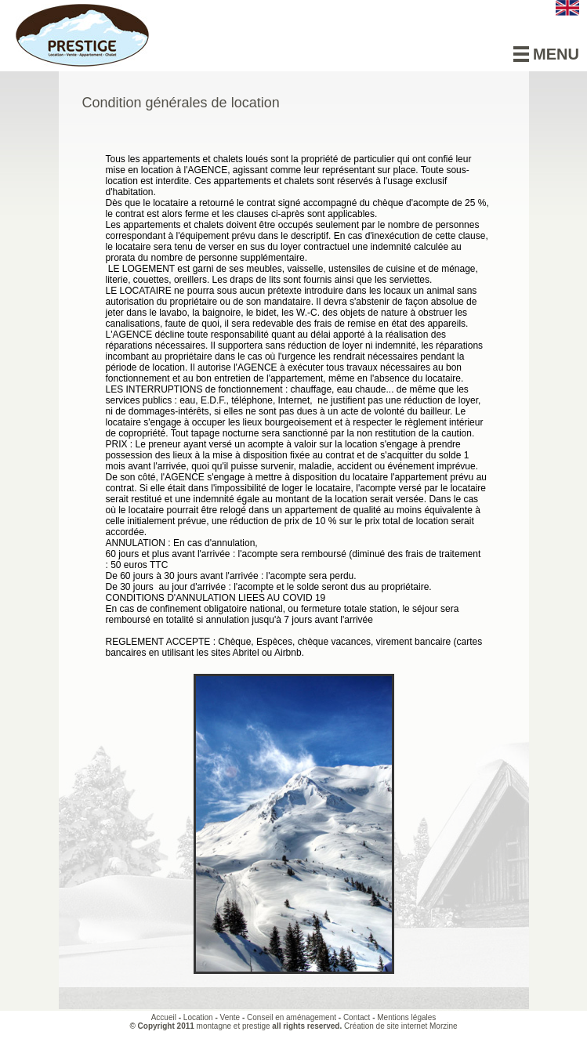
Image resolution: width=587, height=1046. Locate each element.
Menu (546, 54)
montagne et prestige (233, 1026)
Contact (356, 1017)
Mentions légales (406, 1017)
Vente (230, 1017)
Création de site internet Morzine (401, 1026)
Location (198, 1017)
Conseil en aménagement (291, 1017)
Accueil (163, 1017)
